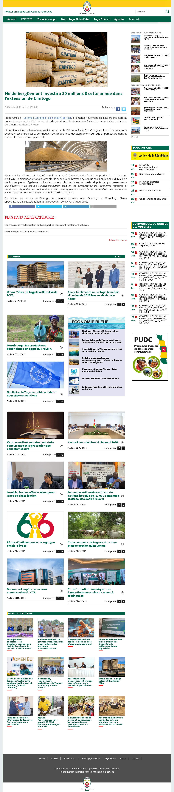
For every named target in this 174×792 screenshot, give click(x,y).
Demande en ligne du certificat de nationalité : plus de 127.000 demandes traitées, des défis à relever (93, 496)
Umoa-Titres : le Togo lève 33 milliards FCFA (32, 294)
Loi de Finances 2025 (150, 191)
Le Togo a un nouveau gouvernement (154, 118)
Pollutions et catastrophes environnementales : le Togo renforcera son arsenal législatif (102, 360)
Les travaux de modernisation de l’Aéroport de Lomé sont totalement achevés (47, 225)
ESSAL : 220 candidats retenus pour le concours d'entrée (155, 47)
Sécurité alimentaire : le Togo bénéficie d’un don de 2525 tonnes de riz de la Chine (93, 295)
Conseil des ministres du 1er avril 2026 (93, 442)
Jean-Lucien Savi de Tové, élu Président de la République (156, 109)
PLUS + (118, 257)
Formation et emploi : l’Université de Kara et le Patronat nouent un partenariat (20, 721)
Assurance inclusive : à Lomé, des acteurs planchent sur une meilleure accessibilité (111, 721)
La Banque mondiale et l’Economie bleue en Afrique (102, 388)
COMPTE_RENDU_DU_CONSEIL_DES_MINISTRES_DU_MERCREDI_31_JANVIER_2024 (153, 298)
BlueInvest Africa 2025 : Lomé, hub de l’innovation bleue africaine (100, 332)
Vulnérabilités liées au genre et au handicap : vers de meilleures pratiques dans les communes (79, 722)
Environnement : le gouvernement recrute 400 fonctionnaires (154, 76)
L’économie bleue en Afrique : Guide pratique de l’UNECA (99, 370)
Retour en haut (118, 240)
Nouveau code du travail (152, 174)
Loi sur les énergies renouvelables (149, 183)
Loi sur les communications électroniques (148, 167)
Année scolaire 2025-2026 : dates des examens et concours (156, 66)
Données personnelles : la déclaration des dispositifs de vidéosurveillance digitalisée (111, 644)
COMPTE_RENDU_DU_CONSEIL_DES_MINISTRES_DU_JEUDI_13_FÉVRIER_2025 (153, 236)
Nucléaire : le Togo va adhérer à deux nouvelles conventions (31, 394)
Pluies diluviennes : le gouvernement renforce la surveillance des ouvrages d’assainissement (50, 644)
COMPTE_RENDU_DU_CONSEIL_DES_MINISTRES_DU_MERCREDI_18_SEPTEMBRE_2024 (153, 276)
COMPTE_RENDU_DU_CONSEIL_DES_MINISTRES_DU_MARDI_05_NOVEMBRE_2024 (153, 266)
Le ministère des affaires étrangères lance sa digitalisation (31, 494)
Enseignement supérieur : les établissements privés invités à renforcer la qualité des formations (19, 644)
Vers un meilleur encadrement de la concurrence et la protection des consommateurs (30, 446)
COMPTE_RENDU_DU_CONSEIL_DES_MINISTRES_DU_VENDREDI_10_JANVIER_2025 (153, 255)
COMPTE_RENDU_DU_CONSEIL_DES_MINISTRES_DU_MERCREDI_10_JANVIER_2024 (153, 319)
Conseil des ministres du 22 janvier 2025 (152, 244)
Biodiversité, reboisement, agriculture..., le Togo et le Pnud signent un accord (50, 683)
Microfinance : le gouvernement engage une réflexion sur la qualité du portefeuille (80, 682)
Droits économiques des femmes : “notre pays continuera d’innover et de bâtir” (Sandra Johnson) (20, 683)
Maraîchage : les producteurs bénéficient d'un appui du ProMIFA (29, 347)
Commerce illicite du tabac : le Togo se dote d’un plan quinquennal (80, 642)
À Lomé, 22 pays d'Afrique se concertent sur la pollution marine (102, 350)
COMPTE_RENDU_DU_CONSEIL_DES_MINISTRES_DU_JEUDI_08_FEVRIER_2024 (153, 287)
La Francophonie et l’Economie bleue (100, 379)
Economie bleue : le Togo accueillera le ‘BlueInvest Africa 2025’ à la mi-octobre (101, 341)
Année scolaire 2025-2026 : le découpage (156, 56)
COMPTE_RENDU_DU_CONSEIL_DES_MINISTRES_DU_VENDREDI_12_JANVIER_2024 (153, 308)
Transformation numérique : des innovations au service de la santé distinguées (90, 592)
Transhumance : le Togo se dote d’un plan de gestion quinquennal (92, 544)
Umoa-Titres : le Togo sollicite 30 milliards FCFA (110, 681)
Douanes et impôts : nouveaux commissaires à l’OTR (27, 591)
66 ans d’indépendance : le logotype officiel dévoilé (31, 544)
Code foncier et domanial (153, 199)
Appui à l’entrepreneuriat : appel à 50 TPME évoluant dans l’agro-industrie (49, 722)
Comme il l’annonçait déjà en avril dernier (47, 117)
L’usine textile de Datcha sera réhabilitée (26, 231)
